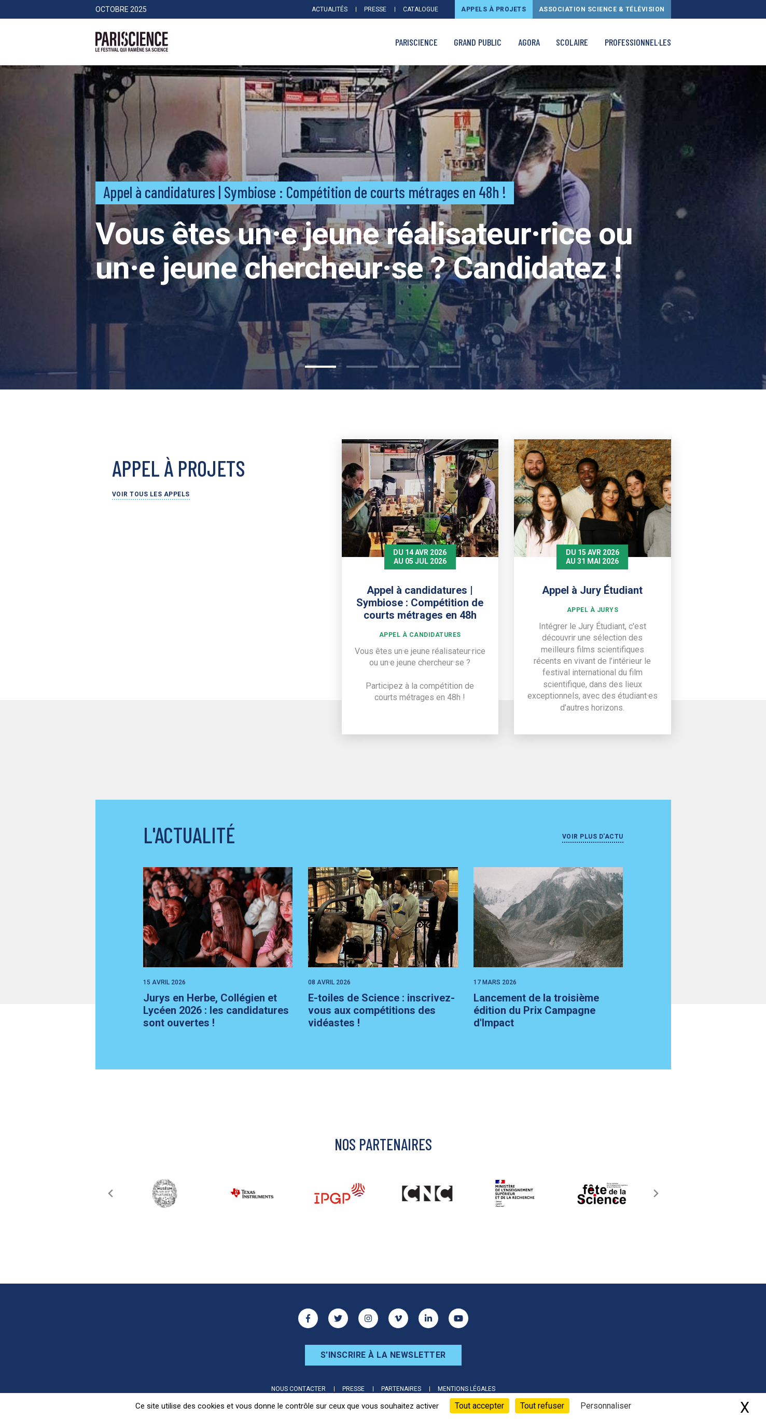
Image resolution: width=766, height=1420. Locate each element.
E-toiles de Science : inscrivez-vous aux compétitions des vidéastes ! (381, 1010)
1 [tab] (320, 366)
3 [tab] (403, 366)
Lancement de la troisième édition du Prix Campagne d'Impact (536, 1010)
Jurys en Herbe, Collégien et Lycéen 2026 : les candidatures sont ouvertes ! (216, 1010)
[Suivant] (656, 1193)
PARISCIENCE (416, 42)
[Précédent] (110, 1193)
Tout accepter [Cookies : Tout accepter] (479, 1406)
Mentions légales (466, 1389)
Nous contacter (298, 1389)
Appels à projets (493, 9)
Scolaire (572, 42)
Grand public (478, 42)
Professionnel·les (638, 42)
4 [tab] (445, 366)
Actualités (329, 9)
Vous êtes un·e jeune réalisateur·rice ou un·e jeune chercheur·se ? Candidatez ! (364, 250)
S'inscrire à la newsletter (383, 1355)
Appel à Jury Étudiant (592, 590)
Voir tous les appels (151, 494)
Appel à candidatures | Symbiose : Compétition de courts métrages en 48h (419, 602)
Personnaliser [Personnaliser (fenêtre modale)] (605, 1406)
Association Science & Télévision (602, 9)
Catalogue (420, 9)
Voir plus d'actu (592, 836)
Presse (375, 9)
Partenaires (401, 1389)
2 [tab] (362, 366)
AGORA (529, 42)
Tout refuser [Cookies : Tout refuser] (542, 1406)
